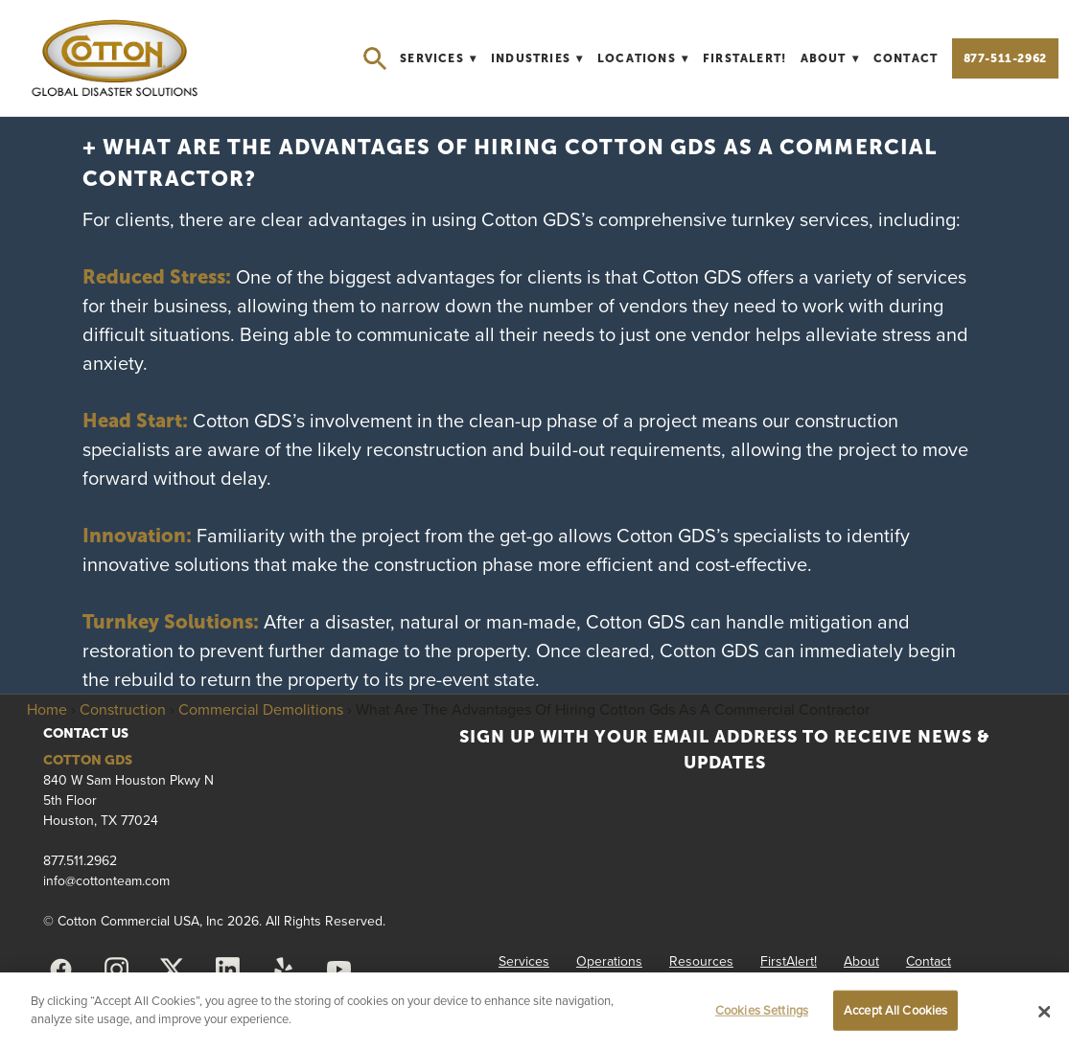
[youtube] (339, 969)
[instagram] (117, 969)
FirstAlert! (744, 58)
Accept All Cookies (895, 1009)
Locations (643, 58)
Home (47, 709)
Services (438, 58)
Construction (123, 709)
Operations (609, 961)
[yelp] (284, 969)
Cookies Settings (761, 1009)
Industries (537, 58)
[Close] (1044, 1011)
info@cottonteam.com (106, 880)
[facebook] (61, 969)
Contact (905, 58)
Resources (701, 961)
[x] (172, 969)
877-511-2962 (1005, 58)
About (830, 58)
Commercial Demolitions (260, 709)
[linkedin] (228, 969)
